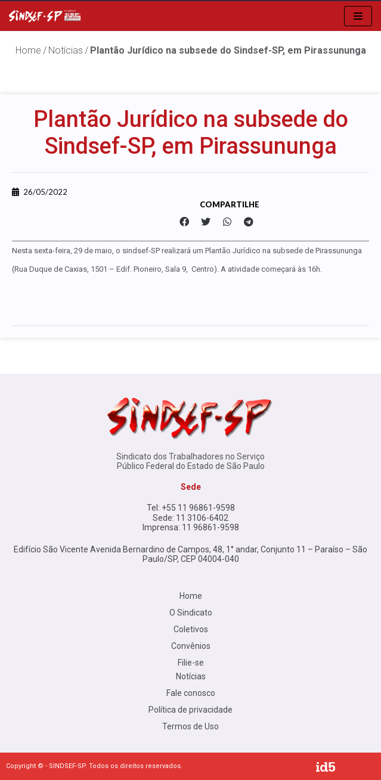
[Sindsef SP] (44, 16)
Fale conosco (190, 693)
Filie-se (191, 662)
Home (190, 596)
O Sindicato (190, 612)
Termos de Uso (190, 726)
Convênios (190, 646)
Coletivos (191, 629)
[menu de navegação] (358, 16)
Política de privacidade (190, 709)
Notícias (65, 50)
